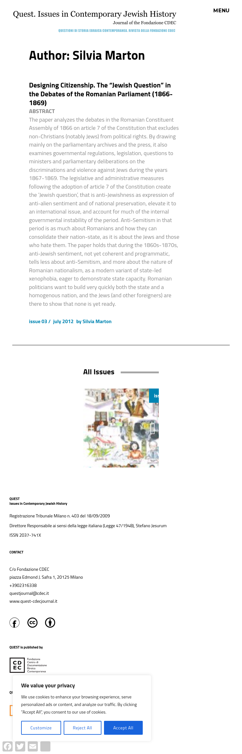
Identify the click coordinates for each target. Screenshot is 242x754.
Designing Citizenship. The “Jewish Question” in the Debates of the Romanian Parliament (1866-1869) (101, 94)
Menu (221, 10)
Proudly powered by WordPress (111, 750)
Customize (41, 727)
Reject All (82, 727)
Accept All (123, 727)
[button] (153, 428)
